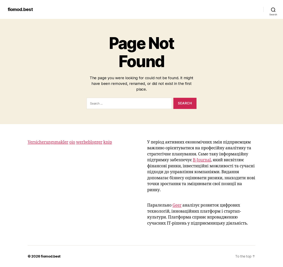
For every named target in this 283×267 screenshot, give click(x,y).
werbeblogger (89, 142)
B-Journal (202, 160)
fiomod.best (20, 9)
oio (72, 142)
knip (107, 142)
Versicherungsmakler (48, 142)
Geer (176, 205)
